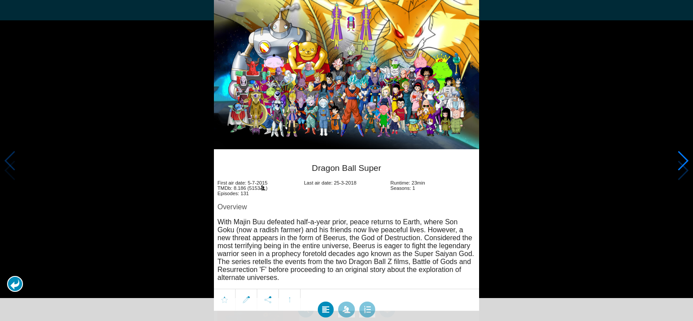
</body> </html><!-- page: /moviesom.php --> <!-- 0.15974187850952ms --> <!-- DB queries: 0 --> (346, 160)
